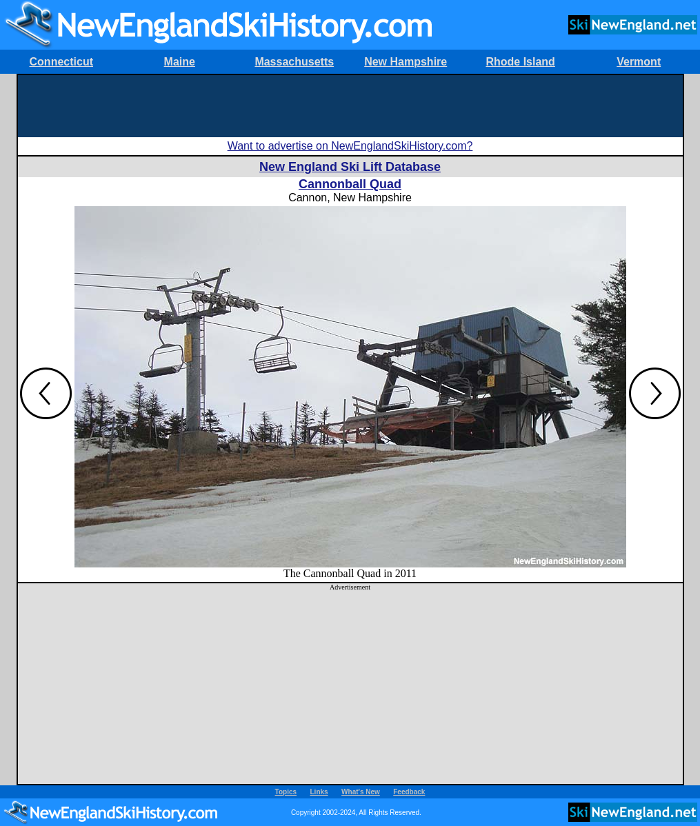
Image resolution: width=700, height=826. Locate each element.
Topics (286, 792)
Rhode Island (520, 62)
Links (319, 792)
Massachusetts (294, 62)
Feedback (409, 792)
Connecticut (61, 62)
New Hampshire (405, 62)
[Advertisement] (350, 106)
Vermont (639, 62)
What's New (360, 792)
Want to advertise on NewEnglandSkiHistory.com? (350, 146)
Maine (179, 62)
